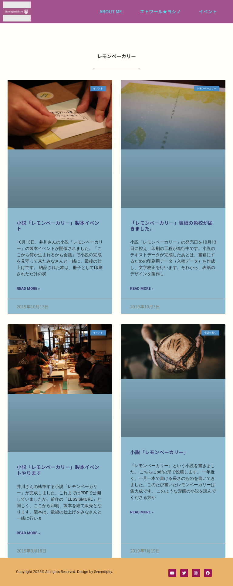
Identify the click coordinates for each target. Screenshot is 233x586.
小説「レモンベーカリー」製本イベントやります (58, 469)
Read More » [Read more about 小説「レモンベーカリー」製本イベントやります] (28, 533)
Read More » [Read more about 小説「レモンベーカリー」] (142, 512)
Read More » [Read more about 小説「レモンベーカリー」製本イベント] (28, 288)
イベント (208, 11)
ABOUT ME (111, 11)
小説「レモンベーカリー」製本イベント (58, 225)
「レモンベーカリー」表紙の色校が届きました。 (171, 225)
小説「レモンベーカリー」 (159, 452)
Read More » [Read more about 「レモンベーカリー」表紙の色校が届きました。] (142, 288)
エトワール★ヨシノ (160, 11)
